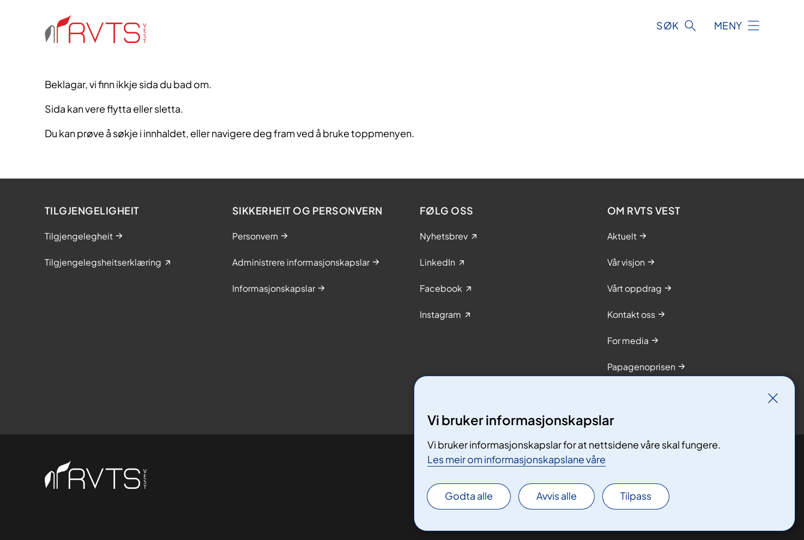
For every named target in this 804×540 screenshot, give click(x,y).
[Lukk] (773, 398)
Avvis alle (556, 495)
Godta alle (469, 495)
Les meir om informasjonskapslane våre (516, 459)
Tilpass (635, 495)
